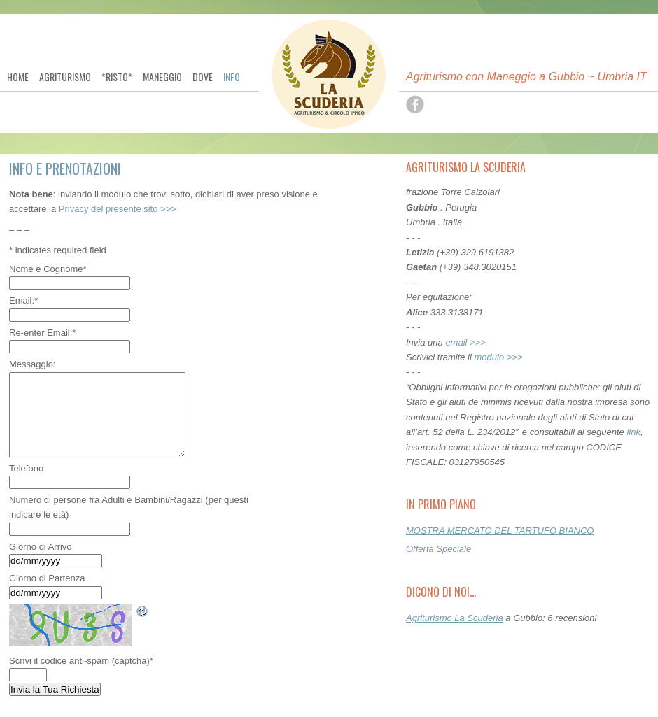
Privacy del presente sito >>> (117, 209)
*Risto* (117, 77)
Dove (202, 77)
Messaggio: (32, 364)
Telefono (26, 468)
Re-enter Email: (42, 332)
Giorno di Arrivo (40, 546)
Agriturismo (65, 77)
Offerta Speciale (438, 549)
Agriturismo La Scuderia (454, 618)
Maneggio (162, 77)
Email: (23, 300)
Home (18, 77)
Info (231, 77)
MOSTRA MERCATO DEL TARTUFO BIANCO (500, 530)
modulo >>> (499, 357)
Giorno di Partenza (47, 578)
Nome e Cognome (48, 269)
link (633, 432)
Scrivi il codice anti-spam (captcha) (81, 660)
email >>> (465, 342)
